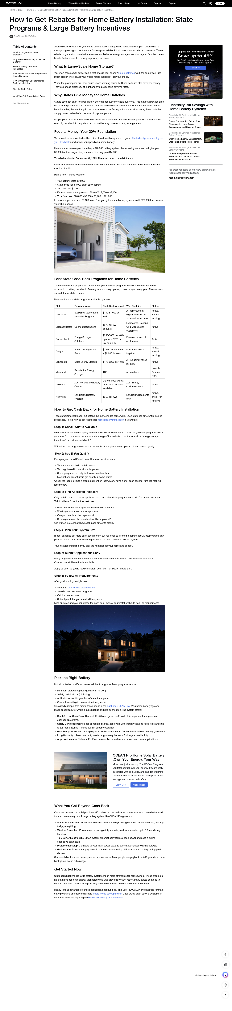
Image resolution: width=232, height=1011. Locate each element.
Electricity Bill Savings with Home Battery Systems (184, 116)
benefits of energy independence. (106, 897)
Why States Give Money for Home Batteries (29, 60)
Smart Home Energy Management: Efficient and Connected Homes (185, 140)
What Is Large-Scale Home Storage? (25, 53)
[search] (204, 3)
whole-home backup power (107, 893)
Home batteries (126, 73)
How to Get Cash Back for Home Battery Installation (28, 82)
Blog (20, 10)
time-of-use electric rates (81, 587)
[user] (210, 3)
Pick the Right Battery (23, 89)
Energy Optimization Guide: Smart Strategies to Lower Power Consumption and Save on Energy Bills (185, 124)
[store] (220, 3)
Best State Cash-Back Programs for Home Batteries (30, 74)
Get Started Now (21, 103)
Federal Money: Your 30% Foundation (25, 67)
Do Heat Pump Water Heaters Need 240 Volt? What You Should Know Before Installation (184, 156)
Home (12, 10)
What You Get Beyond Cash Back (29, 96)
